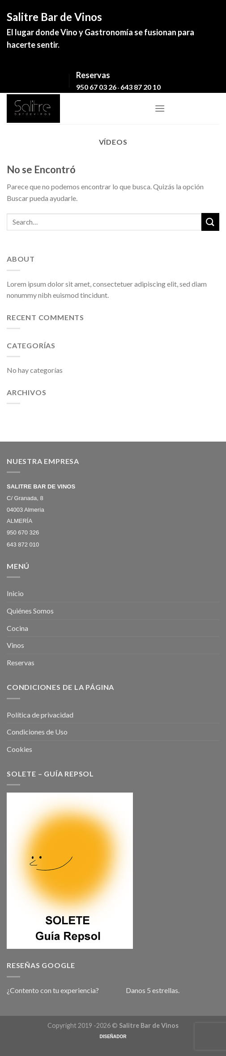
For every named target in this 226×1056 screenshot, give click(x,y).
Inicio (15, 593)
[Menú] (159, 108)
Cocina (17, 628)
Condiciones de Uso (37, 731)
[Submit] (210, 221)
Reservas (20, 662)
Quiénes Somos (30, 610)
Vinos (15, 645)
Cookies (19, 749)
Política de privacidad (40, 714)
